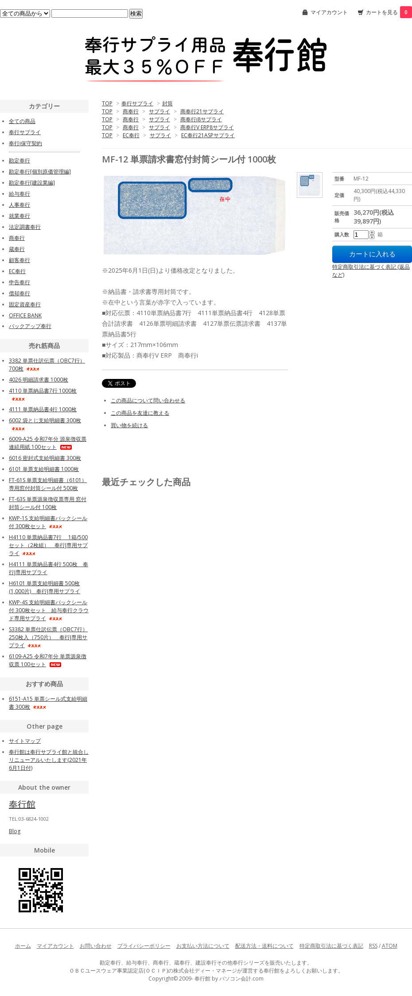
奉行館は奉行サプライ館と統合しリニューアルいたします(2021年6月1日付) (49, 760)
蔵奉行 (17, 249)
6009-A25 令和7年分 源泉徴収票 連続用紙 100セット (47, 443)
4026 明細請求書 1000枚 (38, 379)
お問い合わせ (96, 946)
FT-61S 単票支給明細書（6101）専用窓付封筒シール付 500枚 (48, 484)
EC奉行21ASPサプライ (208, 135)
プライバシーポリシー (144, 946)
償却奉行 (19, 293)
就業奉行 (19, 216)
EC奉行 (131, 135)
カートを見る (389, 12)
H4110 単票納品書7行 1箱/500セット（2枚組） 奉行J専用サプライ (48, 545)
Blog (14, 831)
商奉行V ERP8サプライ (207, 127)
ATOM (389, 946)
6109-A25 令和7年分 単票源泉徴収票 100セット (47, 660)
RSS (373, 946)
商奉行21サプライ (202, 111)
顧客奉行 (19, 260)
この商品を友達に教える (140, 413)
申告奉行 (19, 282)
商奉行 (131, 111)
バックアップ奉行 (30, 326)
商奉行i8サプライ (201, 119)
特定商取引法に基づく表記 (331, 946)
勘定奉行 (19, 160)
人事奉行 (19, 204)
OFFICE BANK (25, 315)
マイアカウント (329, 12)
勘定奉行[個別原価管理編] (40, 171)
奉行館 (22, 804)
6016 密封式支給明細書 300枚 (45, 458)
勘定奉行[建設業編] (32, 182)
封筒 (167, 103)
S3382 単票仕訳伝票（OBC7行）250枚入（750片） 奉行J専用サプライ (48, 637)
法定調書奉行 (25, 227)
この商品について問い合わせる (148, 400)
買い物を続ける (129, 425)
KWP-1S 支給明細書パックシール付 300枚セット (48, 522)
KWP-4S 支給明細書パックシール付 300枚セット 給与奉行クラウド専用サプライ (49, 610)
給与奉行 (19, 193)
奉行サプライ (137, 103)
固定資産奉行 (25, 304)
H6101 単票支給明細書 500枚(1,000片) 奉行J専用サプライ (44, 587)
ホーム (23, 946)
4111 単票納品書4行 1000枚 (43, 409)
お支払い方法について (202, 946)
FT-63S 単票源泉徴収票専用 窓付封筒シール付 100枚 (47, 503)
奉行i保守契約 (25, 143)
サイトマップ (25, 741)
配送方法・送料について (264, 946)
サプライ (159, 111)
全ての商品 (22, 121)
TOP (107, 103)
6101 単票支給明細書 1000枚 (44, 469)
